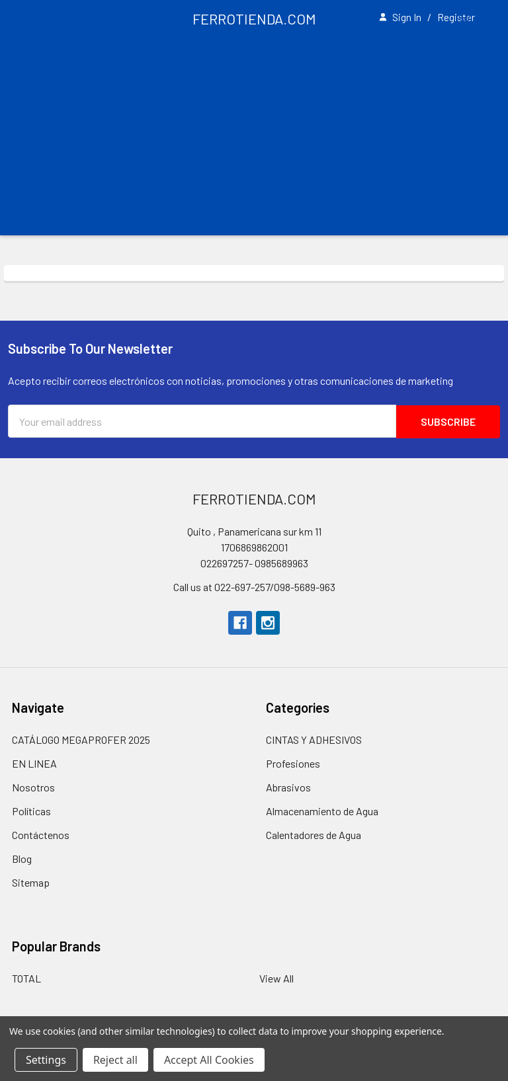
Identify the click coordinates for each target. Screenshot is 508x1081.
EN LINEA (34, 763)
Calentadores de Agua (313, 834)
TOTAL (26, 978)
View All (276, 978)
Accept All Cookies (209, 1060)
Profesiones (293, 763)
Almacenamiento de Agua (322, 811)
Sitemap (31, 882)
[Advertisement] (254, 136)
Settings (46, 1060)
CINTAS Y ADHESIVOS (314, 739)
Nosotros (33, 787)
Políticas (31, 811)
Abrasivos (288, 787)
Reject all (115, 1060)
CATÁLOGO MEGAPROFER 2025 (81, 739)
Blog (22, 858)
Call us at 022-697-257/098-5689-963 (254, 587)
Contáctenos (40, 834)
